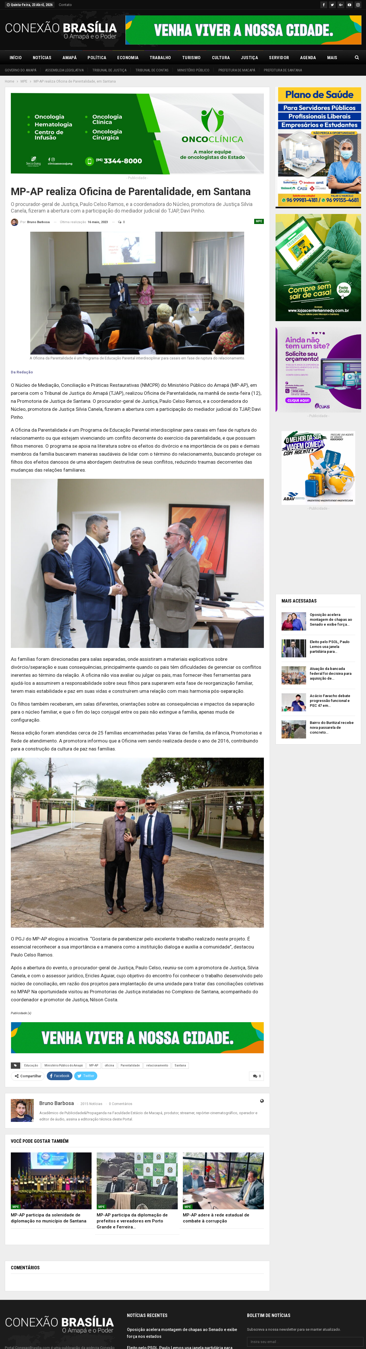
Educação (31, 1065)
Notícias (42, 57)
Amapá (69, 57)
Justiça (249, 57)
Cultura (221, 57)
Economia (127, 57)
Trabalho (160, 57)
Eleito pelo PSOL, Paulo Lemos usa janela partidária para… (329, 647)
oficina (109, 1065)
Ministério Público (193, 70)
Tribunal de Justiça (109, 70)
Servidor (279, 57)
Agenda (308, 57)
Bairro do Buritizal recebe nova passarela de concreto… (332, 727)
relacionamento (157, 1065)
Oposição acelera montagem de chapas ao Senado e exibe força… (331, 620)
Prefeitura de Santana (283, 70)
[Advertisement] (318, 550)
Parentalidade (130, 1065)
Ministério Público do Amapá (64, 1065)
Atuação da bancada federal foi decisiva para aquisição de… (330, 673)
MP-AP (93, 1065)
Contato (65, 5)
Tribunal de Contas (152, 70)
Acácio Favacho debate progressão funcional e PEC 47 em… (330, 701)
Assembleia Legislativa (64, 70)
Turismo (191, 57)
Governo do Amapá (20, 70)
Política (97, 57)
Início (16, 57)
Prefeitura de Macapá (237, 70)
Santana (180, 1065)
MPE (259, 221)
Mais (332, 57)
